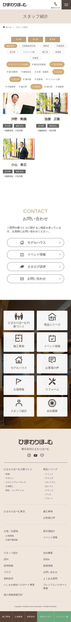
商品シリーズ (50, 469)
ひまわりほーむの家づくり (18, 469)
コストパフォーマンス (16, 482)
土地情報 (10, 536)
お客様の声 (49, 517)
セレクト (49, 486)
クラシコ (49, 490)
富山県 (35, 39)
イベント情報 (36, 254)
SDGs (46, 559)
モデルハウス (36, 242)
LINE (42, 455)
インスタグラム (29, 455)
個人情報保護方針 (13, 594)
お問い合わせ (36, 278)
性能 (8, 474)
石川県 (19, 39)
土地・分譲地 (11, 531)
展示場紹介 (49, 531)
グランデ (49, 478)
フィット (49, 474)
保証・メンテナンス (15, 490)
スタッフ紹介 (11, 553)
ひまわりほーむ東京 (14, 511)
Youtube (35, 455)
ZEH (6, 559)
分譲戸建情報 (12, 540)
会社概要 (48, 553)
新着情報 (48, 565)
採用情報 (8, 565)
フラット (49, 498)
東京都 (52, 39)
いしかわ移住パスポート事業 (19, 584)
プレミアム (50, 482)
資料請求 (8, 578)
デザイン (10, 478)
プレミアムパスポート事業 (55, 586)
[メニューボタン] (66, 4)
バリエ (48, 494)
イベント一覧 (62, 617)
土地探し (10, 486)
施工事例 (48, 511)
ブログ (7, 572)
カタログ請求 (36, 266)
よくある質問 (50, 578)
